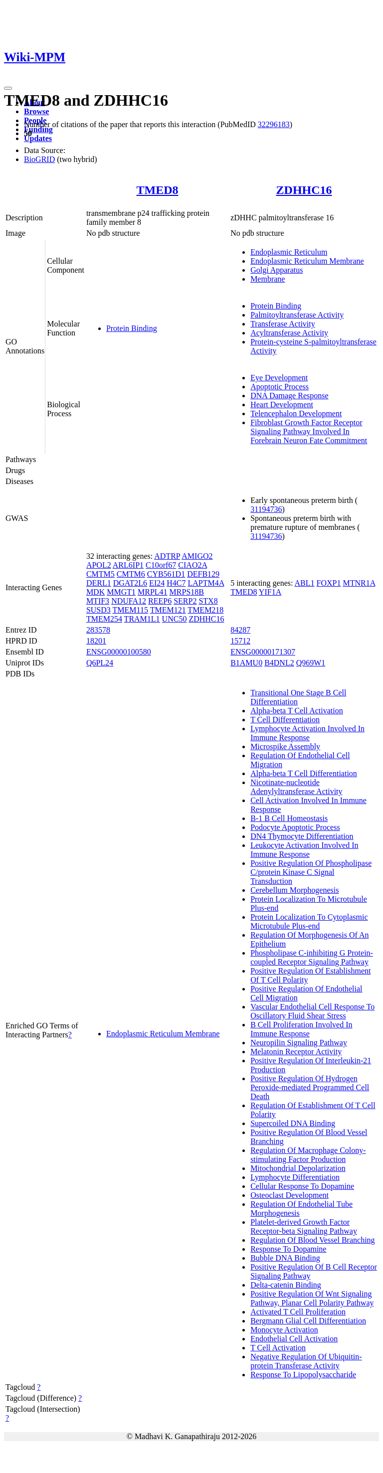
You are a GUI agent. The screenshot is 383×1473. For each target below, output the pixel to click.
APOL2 (98, 565)
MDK (95, 592)
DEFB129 (203, 574)
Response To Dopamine (288, 1249)
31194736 (266, 509)
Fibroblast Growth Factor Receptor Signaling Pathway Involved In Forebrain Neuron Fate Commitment (308, 431)
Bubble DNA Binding (285, 1258)
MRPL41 (153, 592)
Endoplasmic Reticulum (288, 252)
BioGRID (39, 159)
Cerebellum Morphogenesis (294, 890)
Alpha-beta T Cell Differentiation (303, 773)
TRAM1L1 (142, 619)
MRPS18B (187, 592)
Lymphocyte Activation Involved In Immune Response (307, 733)
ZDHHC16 (304, 189)
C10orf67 (161, 565)
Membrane (267, 279)
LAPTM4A (206, 583)
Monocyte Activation (284, 1329)
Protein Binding (131, 328)
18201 (96, 641)
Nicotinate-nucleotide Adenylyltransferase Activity (296, 787)
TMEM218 (205, 610)
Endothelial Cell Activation (294, 1338)
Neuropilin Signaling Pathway (298, 1042)
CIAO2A (192, 565)
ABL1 (305, 583)
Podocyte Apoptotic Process (295, 827)
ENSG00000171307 (262, 652)
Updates (38, 138)
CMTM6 (131, 574)
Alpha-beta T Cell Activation (296, 710)
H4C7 (176, 583)
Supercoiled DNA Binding (292, 1123)
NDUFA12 (128, 601)
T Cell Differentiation (285, 719)
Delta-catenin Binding (285, 1285)
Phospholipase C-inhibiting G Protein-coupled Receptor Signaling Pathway (311, 957)
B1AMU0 (246, 662)
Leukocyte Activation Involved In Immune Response (304, 849)
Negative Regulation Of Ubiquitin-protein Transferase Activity (306, 1361)
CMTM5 (100, 574)
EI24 (157, 583)
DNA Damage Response (289, 395)
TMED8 (158, 189)
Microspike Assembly (285, 746)
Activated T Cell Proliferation (298, 1312)
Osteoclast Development (289, 1195)
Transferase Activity (282, 324)
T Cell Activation (278, 1347)
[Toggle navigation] (8, 88)
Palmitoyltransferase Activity (297, 315)
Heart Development (281, 404)
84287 (240, 630)
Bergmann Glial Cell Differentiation (308, 1320)
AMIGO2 (197, 556)
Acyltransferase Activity (289, 332)
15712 (240, 641)
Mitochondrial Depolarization (298, 1168)
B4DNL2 (279, 662)
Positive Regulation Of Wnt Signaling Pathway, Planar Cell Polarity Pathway (312, 1298)
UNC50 (174, 619)
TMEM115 (130, 610)
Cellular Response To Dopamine (302, 1186)
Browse (36, 111)
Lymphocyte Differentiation (295, 1177)
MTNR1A (359, 583)
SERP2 (185, 601)
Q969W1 (311, 662)
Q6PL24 (99, 662)
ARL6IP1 (128, 565)
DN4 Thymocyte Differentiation (301, 836)
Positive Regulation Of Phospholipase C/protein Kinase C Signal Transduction (311, 872)
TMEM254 (104, 619)
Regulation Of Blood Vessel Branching (312, 1240)
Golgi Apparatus (276, 270)
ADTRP (167, 556)
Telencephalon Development (296, 413)
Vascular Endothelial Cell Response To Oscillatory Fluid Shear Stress (312, 1011)
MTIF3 (97, 601)
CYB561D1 (166, 574)
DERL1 (98, 583)
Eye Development (279, 377)
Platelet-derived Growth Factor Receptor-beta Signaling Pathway (303, 1226)
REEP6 (160, 601)
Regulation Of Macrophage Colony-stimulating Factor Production (308, 1154)
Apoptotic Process (279, 386)
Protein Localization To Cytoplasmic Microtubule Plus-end (309, 921)
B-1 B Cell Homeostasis (289, 818)
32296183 (274, 124)
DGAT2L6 (130, 583)
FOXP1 (329, 583)
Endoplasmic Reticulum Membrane (307, 261)
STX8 (207, 601)
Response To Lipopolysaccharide (303, 1374)
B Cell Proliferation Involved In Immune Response (301, 1029)
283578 (98, 630)
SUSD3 (98, 610)
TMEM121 (168, 610)
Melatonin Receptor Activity (296, 1051)
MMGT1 (121, 592)
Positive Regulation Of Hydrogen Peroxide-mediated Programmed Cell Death (309, 1087)
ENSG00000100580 (118, 652)
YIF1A (270, 592)
